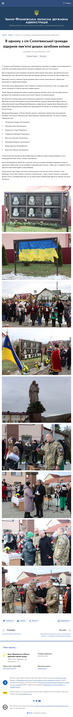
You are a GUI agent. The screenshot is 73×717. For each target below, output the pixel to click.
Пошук (68, 3)
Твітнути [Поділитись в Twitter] (35, 621)
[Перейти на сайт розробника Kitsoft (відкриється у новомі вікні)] (30, 713)
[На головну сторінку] (36, 18)
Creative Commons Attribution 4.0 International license (51, 706)
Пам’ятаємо (43, 56)
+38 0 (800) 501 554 (9, 668)
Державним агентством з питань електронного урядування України (38, 680)
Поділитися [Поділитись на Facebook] (9, 621)
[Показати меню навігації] (3, 3)
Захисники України (32, 56)
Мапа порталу (9, 648)
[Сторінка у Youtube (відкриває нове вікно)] (39, 701)
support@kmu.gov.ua (25, 694)
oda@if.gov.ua (42, 668)
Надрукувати (64, 621)
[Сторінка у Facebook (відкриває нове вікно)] (36, 701)
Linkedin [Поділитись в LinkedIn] (22, 621)
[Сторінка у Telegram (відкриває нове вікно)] (33, 701)
